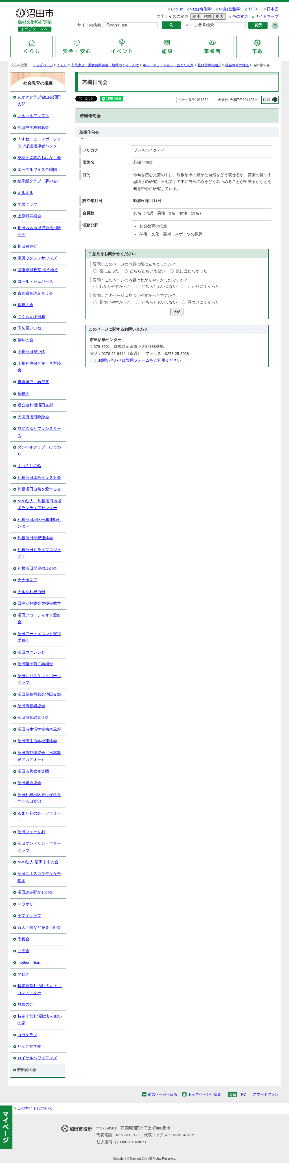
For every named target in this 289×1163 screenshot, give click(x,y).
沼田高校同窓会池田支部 (39, 694)
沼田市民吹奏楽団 (33, 771)
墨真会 (23, 939)
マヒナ (23, 974)
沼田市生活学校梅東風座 (39, 729)
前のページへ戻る (162, 1094)
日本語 (273, 9)
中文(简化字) (201, 9)
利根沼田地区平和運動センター (39, 523)
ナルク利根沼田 (31, 592)
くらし (62, 65)
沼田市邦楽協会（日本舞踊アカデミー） (39, 756)
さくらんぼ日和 (31, 317)
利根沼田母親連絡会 (35, 538)
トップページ (43, 65)
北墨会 (23, 951)
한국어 (254, 9)
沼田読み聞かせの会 (35, 892)
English (177, 9)
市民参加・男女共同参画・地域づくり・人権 (105, 65)
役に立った (109, 271)
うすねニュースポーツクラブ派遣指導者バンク (39, 142)
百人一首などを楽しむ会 (39, 927)
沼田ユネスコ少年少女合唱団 (39, 877)
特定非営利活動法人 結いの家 (39, 1019)
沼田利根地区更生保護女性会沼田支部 (39, 798)
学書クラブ (27, 204)
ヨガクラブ (27, 1035)
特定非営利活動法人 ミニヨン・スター (39, 989)
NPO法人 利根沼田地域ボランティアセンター (39, 504)
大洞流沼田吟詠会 (33, 417)
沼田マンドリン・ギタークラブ (39, 846)
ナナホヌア (27, 580)
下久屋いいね (29, 328)
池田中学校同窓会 (33, 127)
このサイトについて (35, 1108)
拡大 (219, 16)
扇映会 (23, 394)
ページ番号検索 (200, 25)
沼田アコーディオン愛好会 (39, 618)
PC (243, 1094)
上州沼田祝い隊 (31, 352)
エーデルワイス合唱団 (37, 169)
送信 (177, 311)
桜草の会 (25, 305)
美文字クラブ (29, 916)
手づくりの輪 (29, 466)
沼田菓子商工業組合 (35, 664)
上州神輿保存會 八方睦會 (39, 366)
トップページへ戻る (204, 1094)
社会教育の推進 (237, 65)
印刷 (266, 100)
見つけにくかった (203, 302)
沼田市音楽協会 (31, 706)
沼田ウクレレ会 (31, 652)
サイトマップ (267, 16)
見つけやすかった (115, 302)
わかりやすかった (115, 286)
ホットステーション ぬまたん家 (168, 65)
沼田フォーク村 (31, 832)
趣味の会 (25, 340)
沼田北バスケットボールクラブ (39, 679)
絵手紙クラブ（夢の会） (39, 181)
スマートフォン (266, 1094)
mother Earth (30, 962)
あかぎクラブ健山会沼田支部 (39, 100)
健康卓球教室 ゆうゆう (37, 270)
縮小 (195, 16)
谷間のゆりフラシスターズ (39, 431)
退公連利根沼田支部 (35, 405)
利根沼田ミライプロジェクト (39, 553)
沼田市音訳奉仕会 (33, 717)
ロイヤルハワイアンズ (37, 1058)
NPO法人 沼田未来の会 (37, 862)
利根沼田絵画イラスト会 (39, 478)
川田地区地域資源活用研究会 (39, 231)
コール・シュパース (35, 281)
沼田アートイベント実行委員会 (39, 637)
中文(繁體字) (230, 9)
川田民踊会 (27, 246)
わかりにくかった (203, 286)
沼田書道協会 (29, 783)
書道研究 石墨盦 (33, 382)
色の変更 (240, 16)
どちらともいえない (147, 271)
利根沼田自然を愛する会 (39, 489)
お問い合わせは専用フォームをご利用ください (139, 360)
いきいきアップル (33, 116)
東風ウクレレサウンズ (37, 258)
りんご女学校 (29, 1046)
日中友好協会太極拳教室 (39, 603)
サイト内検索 (89, 25)
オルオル (25, 193)
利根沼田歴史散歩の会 (37, 568)
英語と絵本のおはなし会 (39, 158)
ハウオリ (25, 904)
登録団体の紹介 (209, 65)
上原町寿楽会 (29, 216)
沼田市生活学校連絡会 (37, 741)
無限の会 (25, 1004)
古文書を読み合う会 (35, 293)
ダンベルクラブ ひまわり (39, 450)
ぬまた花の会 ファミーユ (39, 816)
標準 (207, 16)
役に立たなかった (191, 271)
